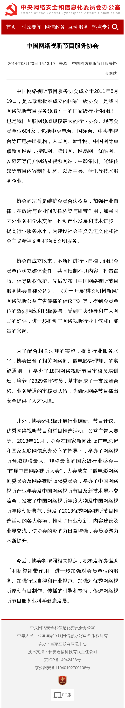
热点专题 (102, 27)
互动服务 (78, 27)
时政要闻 (31, 27)
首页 (11, 27)
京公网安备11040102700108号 (62, 668)
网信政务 (55, 27)
